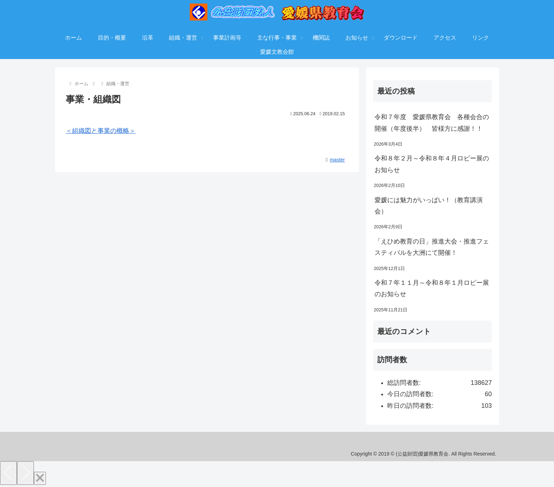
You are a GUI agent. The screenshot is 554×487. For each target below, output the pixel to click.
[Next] (25, 473)
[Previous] (8, 473)
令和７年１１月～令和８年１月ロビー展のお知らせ (432, 288)
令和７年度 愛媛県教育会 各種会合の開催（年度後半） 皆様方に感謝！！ (432, 122)
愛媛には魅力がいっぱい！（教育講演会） (429, 205)
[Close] (40, 478)
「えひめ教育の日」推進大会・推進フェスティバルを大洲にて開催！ (432, 247)
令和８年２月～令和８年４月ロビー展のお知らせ (432, 164)
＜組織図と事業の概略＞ (101, 130)
